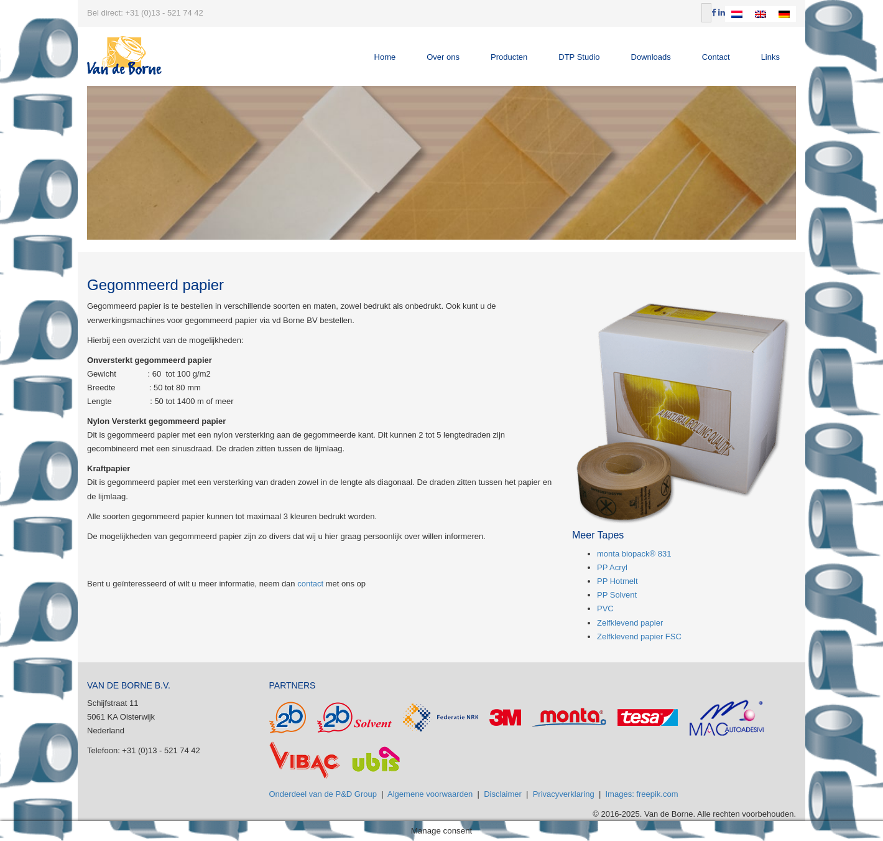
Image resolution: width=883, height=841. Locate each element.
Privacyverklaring (563, 794)
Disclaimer (503, 794)
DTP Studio (578, 57)
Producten (509, 57)
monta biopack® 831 (634, 553)
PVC (605, 608)
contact (310, 583)
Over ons (443, 57)
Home (385, 57)
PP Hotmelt (617, 581)
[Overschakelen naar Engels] (760, 14)
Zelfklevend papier (630, 622)
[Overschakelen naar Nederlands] (737, 14)
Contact (716, 57)
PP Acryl (612, 567)
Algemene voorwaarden (430, 794)
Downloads (651, 57)
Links (770, 57)
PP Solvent (617, 594)
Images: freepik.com (642, 794)
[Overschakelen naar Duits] (784, 14)
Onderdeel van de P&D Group (323, 794)
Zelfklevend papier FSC (639, 636)
